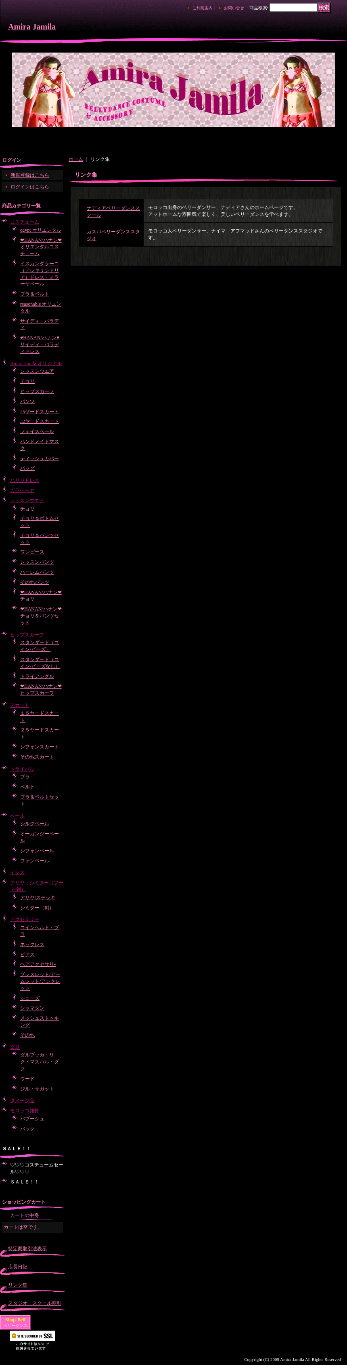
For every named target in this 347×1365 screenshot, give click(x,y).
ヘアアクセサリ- (38, 964)
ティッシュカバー (39, 458)
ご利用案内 (202, 8)
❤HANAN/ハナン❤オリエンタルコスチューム (41, 247)
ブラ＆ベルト (34, 294)
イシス (17, 872)
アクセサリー (24, 919)
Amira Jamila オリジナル (36, 363)
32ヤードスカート (39, 421)
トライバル (22, 769)
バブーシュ (32, 1119)
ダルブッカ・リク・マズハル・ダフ (39, 1061)
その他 (27, 1035)
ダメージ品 (22, 1100)
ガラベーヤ (22, 490)
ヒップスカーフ (37, 391)
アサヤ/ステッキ (37, 897)
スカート (19, 705)
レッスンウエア (37, 371)
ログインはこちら (29, 187)
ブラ (25, 777)
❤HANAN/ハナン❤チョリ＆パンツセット (41, 615)
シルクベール (34, 823)
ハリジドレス (24, 480)
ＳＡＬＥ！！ (24, 1182)
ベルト (27, 787)
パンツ (27, 401)
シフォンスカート (39, 747)
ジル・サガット (37, 1089)
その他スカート (37, 757)
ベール (17, 816)
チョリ (27, 381)
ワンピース (32, 552)
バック (27, 1129)
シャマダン (32, 1008)
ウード (27, 1079)
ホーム (76, 159)
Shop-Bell (15, 1320)
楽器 (15, 1047)
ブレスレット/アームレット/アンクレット (40, 981)
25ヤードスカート (39, 411)
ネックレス (32, 944)
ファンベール (34, 861)
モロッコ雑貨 (24, 1111)
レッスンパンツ (37, 562)
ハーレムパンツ (37, 572)
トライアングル (37, 676)
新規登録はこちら (29, 175)
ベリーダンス (15, 1325)
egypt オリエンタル (40, 230)
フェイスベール (37, 431)
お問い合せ (234, 8)
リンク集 (17, 1285)
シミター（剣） (37, 908)
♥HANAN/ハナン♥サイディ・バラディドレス (39, 344)
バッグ (27, 468)
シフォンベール (37, 851)
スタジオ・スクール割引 (34, 1303)
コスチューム (24, 222)
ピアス (27, 954)
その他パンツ (34, 582)
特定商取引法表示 (27, 1248)
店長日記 (17, 1267)
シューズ (30, 998)
